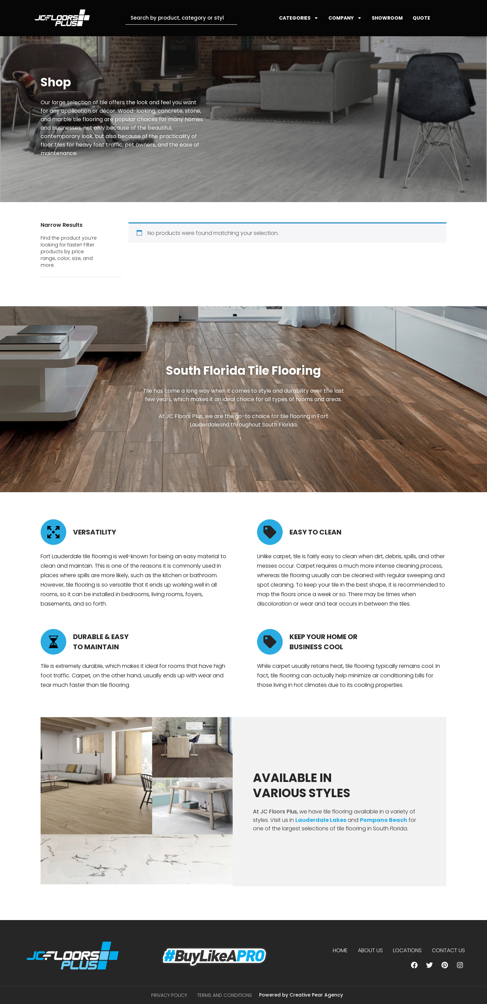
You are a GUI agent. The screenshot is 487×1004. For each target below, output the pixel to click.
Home (340, 950)
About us (370, 950)
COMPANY (345, 18)
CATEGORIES (299, 18)
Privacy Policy (169, 995)
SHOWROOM (387, 18)
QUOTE (421, 18)
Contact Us (448, 950)
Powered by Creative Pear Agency (301, 994)
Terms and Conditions (224, 995)
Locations (407, 950)
